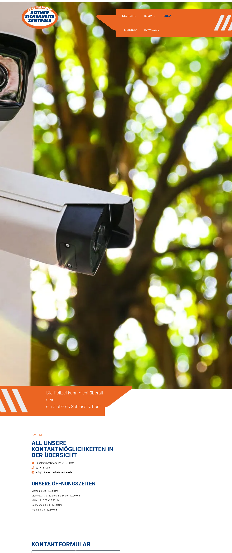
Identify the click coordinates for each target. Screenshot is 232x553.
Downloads (151, 29)
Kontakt (167, 16)
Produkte (149, 16)
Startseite (129, 16)
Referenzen (130, 29)
